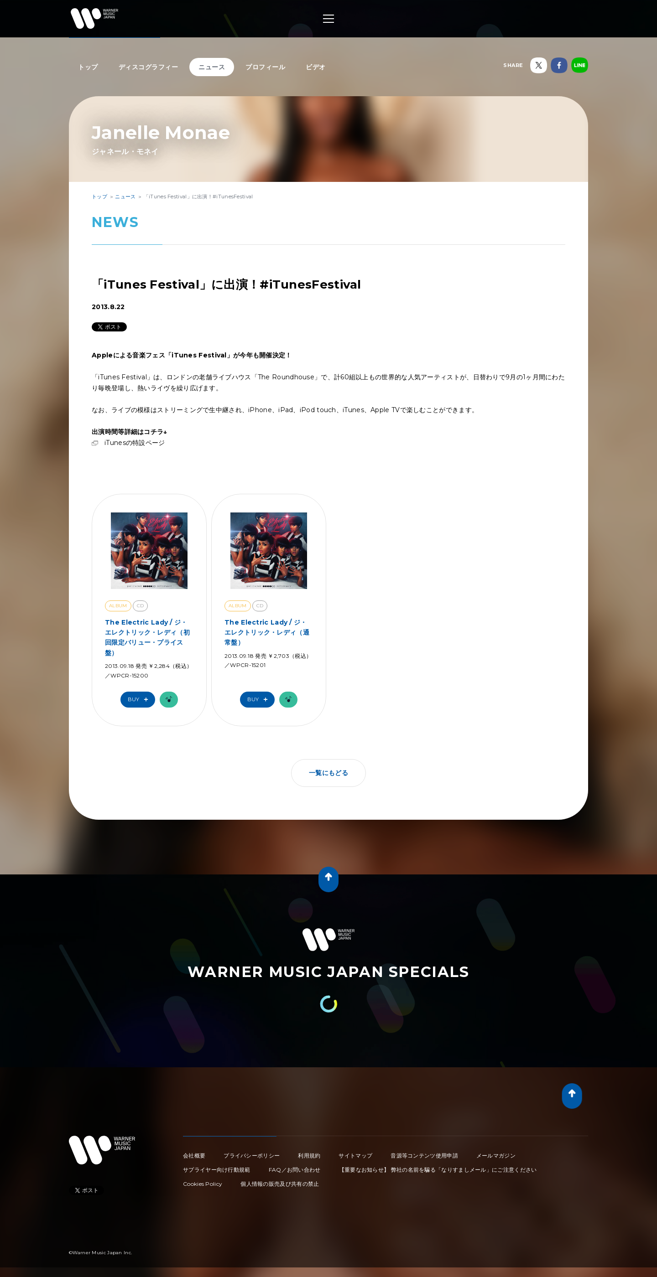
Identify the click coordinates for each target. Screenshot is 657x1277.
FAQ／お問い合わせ (295, 1169)
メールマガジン (496, 1155)
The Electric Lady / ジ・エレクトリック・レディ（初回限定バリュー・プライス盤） (147, 637)
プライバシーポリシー (252, 1155)
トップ (88, 67)
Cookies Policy (202, 1183)
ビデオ (316, 67)
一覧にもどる (328, 773)
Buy (140, 700)
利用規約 (309, 1155)
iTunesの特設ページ (134, 443)
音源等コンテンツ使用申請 (424, 1155)
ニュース (211, 67)
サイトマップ (355, 1155)
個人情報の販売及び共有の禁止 (279, 1183)
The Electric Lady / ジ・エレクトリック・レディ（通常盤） (266, 632)
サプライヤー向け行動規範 (216, 1169)
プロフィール (265, 67)
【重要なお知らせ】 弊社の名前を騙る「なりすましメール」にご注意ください (438, 1169)
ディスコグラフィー (148, 67)
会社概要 (194, 1155)
